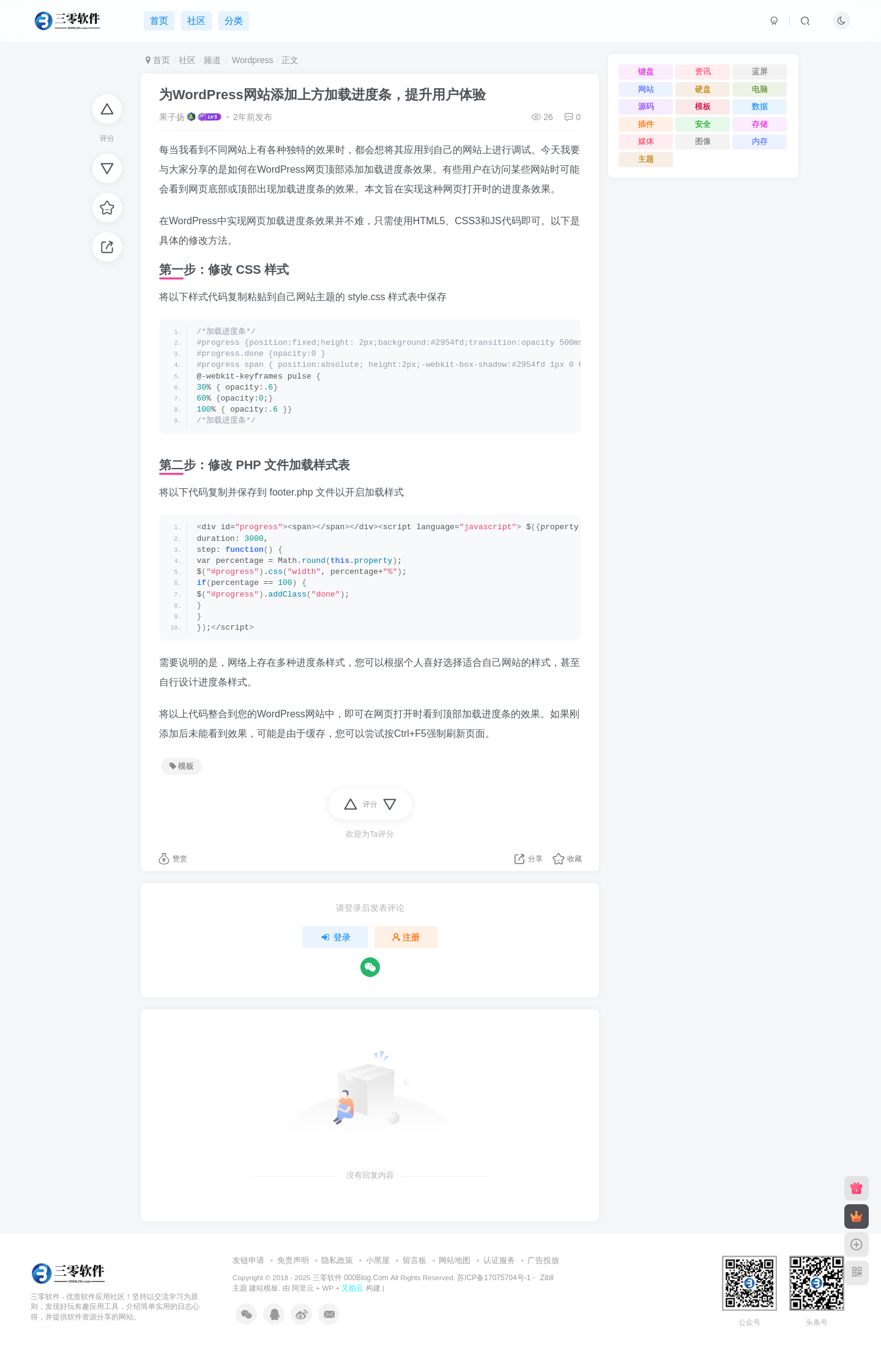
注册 (406, 937)
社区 (187, 60)
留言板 (414, 1260)
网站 (646, 89)
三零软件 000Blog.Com (351, 1277)
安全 (703, 124)
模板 (181, 766)
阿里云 (303, 1288)
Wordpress (251, 60)
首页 (158, 60)
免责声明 (293, 1260)
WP (327, 1288)
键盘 (646, 71)
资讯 (703, 71)
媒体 (646, 141)
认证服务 (499, 1260)
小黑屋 (378, 1260)
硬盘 (703, 89)
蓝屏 (760, 71)
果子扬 (172, 117)
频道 (212, 60)
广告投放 (543, 1260)
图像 (703, 141)
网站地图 (454, 1260)
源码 (646, 106)
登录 (335, 937)
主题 (646, 159)
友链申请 (248, 1260)
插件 (646, 124)
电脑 (760, 89)
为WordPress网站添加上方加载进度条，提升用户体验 (322, 94)
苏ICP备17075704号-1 (493, 1277)
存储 (760, 124)
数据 (760, 106)
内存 (760, 141)
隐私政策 (337, 1260)
